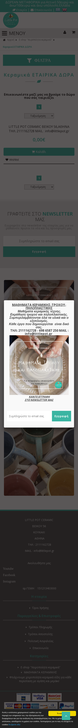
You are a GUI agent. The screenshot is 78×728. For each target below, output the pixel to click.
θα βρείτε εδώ (14, 724)
